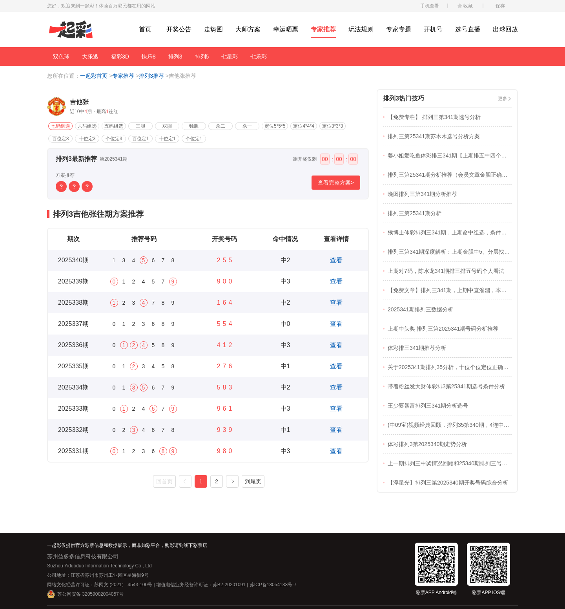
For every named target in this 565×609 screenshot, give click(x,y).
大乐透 (90, 56)
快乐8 (149, 56)
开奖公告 (178, 29)
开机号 (433, 29)
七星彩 (229, 56)
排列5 (202, 56)
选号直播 (467, 29)
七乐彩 (258, 56)
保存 (500, 6)
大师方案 (248, 29)
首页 (145, 29)
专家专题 (398, 29)
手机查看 (429, 6)
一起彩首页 (94, 76)
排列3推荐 (151, 76)
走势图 (213, 29)
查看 (336, 260)
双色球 (61, 56)
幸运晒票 (285, 29)
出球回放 (505, 29)
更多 (502, 98)
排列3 (175, 56)
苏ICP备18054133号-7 (273, 584)
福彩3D (120, 56)
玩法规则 (361, 29)
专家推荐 (323, 29)
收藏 (468, 6)
